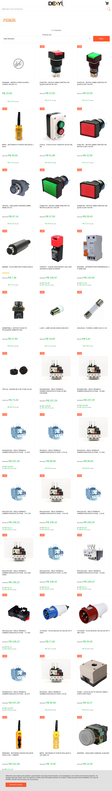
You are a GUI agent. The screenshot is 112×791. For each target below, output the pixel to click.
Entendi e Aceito (15, 784)
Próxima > (63, 635)
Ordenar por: (47, 35)
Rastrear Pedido (16, 692)
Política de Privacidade (30, 779)
